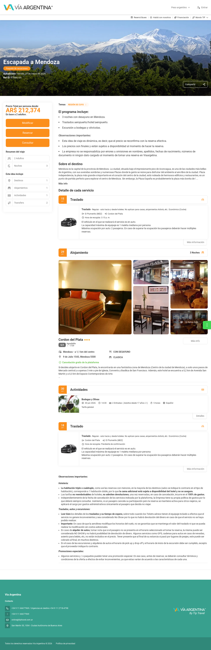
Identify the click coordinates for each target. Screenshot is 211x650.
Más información (195, 242)
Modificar (27, 122)
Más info (63, 183)
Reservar (28, 132)
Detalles (200, 416)
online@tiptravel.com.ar (22, 620)
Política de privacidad (65, 643)
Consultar (27, 142)
